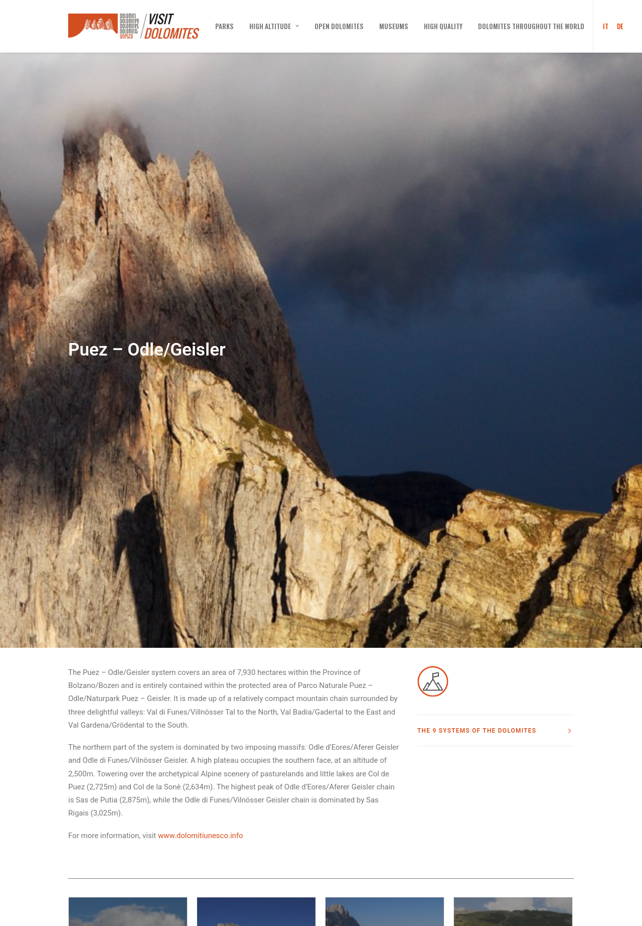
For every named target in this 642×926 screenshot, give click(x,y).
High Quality (443, 26)
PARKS (224, 26)
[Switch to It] (602, 26)
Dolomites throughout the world (531, 26)
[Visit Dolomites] (133, 26)
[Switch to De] (618, 26)
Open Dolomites (339, 26)
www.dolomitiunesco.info (200, 751)
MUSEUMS (393, 26)
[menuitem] (224, 26)
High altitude (274, 26)
